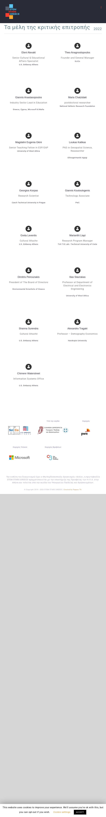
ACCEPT (80, 812)
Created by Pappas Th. (73, 490)
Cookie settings (61, 812)
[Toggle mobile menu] (101, 7)
